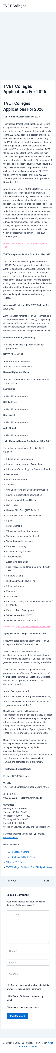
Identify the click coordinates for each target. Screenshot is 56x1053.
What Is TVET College (16, 862)
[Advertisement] (28, 42)
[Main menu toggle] (50, 6)
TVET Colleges (14, 6)
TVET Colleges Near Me (17, 852)
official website (10, 837)
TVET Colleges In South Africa (20, 857)
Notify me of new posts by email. (24, 1007)
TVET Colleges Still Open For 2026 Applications (29, 867)
